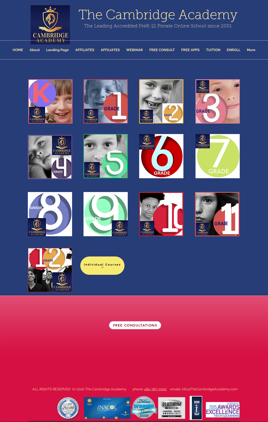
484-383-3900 (155, 389)
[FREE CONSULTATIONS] (135, 325)
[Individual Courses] (102, 265)
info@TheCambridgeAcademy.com (210, 389)
